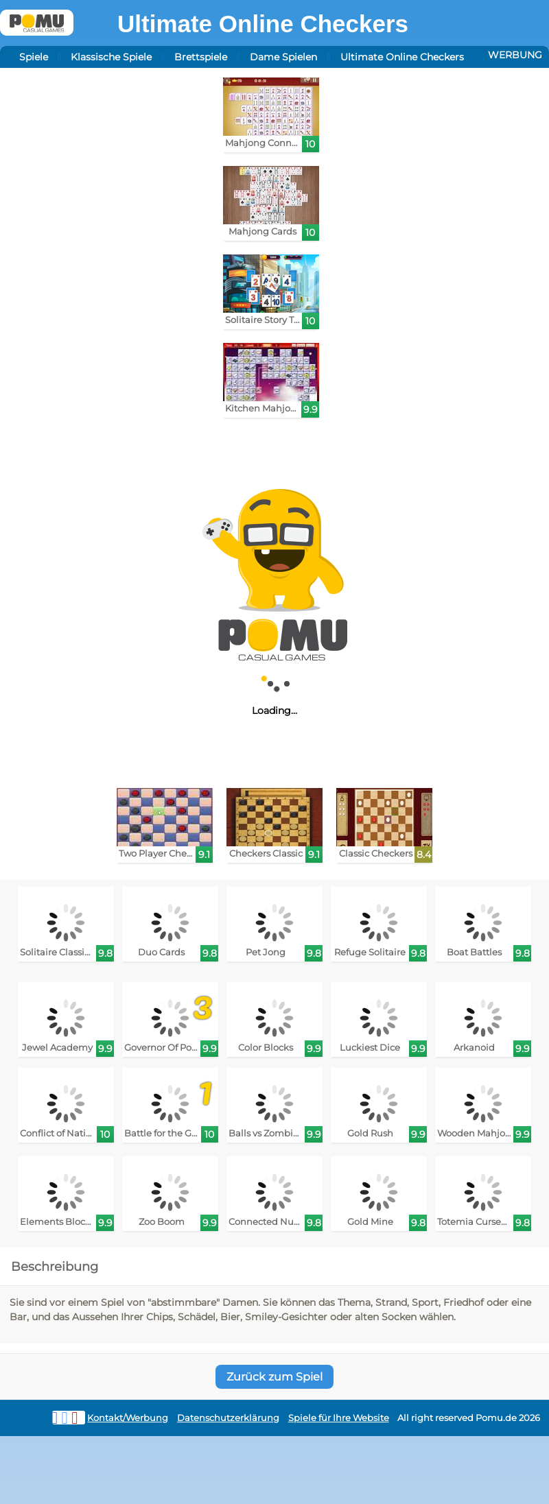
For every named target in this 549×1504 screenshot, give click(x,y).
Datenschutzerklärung (228, 1418)
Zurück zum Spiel (274, 1376)
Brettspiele (200, 57)
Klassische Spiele (111, 57)
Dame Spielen (283, 57)
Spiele (33, 57)
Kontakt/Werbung (127, 1418)
